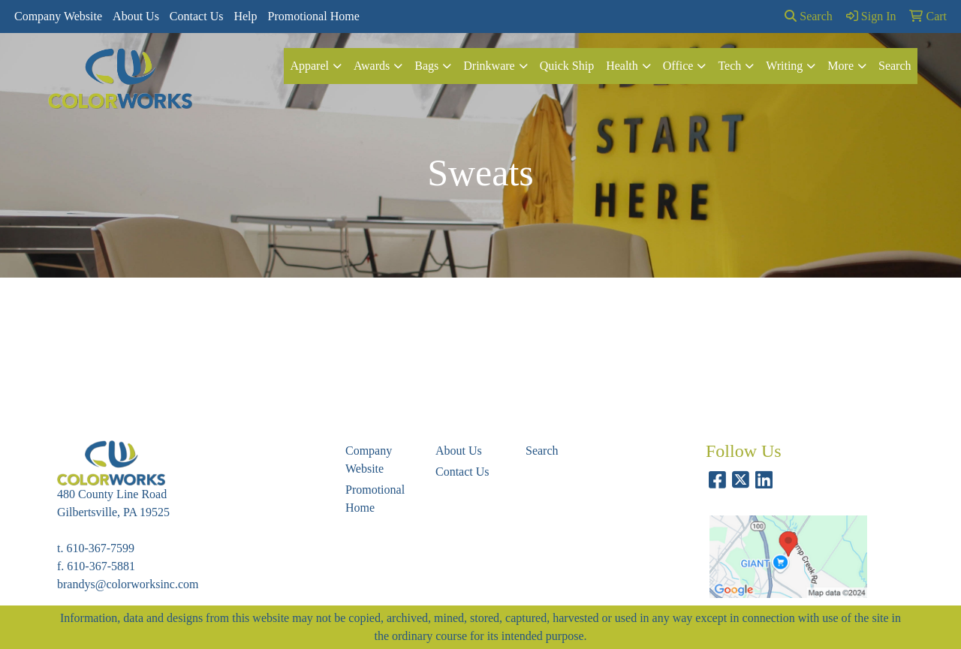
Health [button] (622, 65)
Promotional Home (314, 16)
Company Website (58, 16)
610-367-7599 (100, 548)
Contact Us (197, 16)
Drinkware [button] (488, 65)
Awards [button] (372, 65)
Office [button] (678, 65)
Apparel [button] (309, 65)
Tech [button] (729, 65)
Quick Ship (567, 65)
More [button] (840, 65)
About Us (136, 16)
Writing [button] (784, 65)
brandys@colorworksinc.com (127, 584)
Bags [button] (426, 65)
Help (245, 16)
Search (809, 16)
